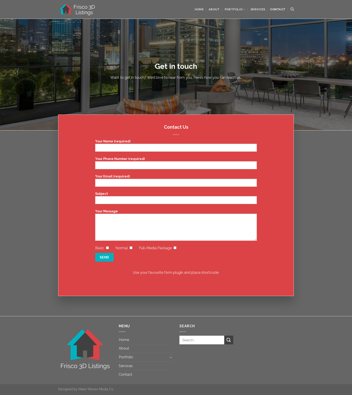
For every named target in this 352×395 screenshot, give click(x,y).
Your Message (176, 226)
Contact (277, 9)
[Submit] (228, 340)
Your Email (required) (176, 182)
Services (258, 9)
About (214, 9)
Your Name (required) (176, 147)
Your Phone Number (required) (176, 164)
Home (199, 9)
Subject (176, 199)
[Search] (292, 9)
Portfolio (235, 9)
